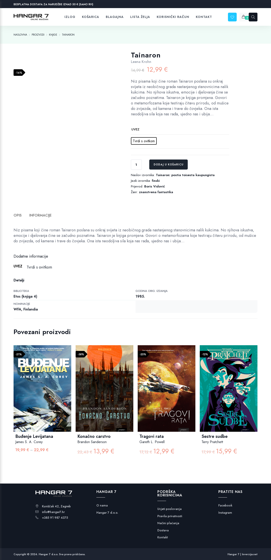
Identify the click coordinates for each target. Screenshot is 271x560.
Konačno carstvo (94, 436)
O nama (102, 505)
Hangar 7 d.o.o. (107, 513)
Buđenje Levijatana (34, 436)
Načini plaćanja (168, 523)
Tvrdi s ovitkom (39, 267)
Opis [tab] (18, 215)
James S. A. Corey (29, 441)
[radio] (143, 141)
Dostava (163, 530)
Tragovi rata (151, 436)
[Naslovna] (20, 35)
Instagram (225, 513)
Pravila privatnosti (169, 516)
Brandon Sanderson (92, 441)
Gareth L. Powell (152, 441)
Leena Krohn (141, 61)
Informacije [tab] (40, 215)
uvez (135, 129)
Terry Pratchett (212, 441)
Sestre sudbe (215, 436)
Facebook (225, 505)
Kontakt (162, 537)
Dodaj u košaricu (168, 164)
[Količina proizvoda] (136, 165)
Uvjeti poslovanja (169, 509)
